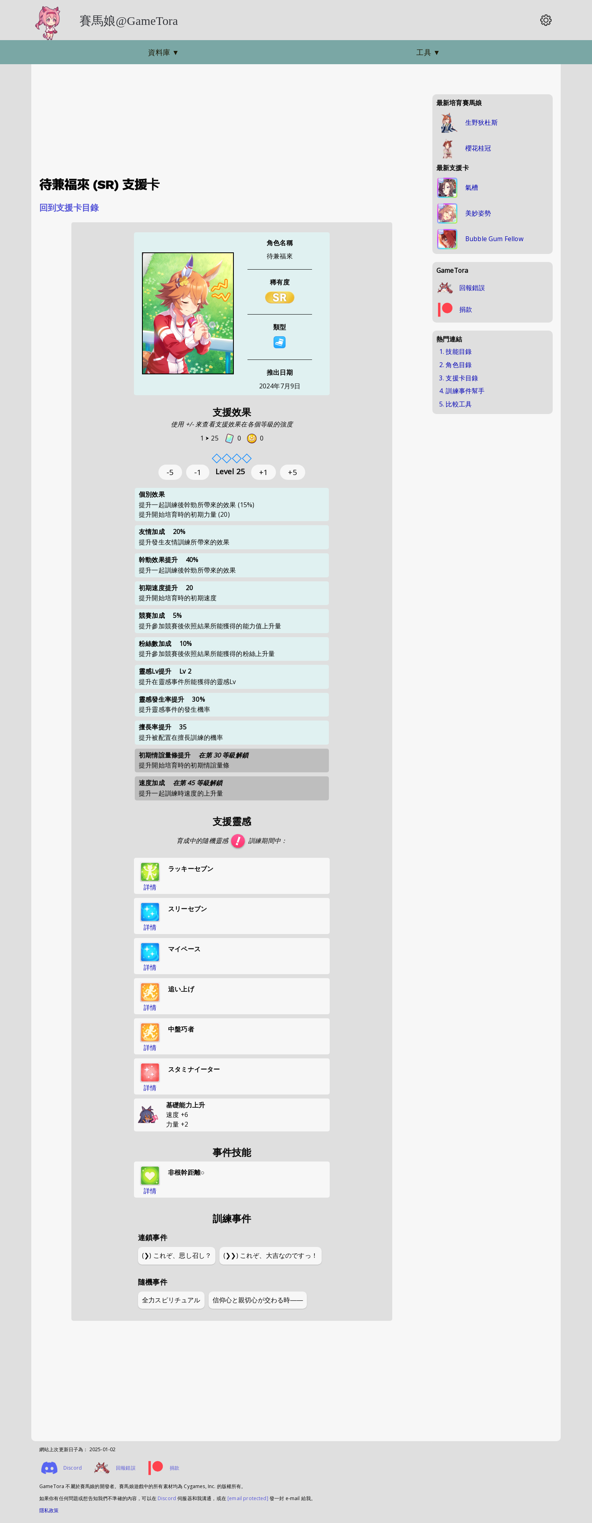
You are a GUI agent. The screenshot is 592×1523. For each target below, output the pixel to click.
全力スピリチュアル (171, 1300)
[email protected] (247, 1498)
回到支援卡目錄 (69, 207)
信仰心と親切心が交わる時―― (258, 1300)
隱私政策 (49, 1510)
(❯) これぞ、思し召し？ (176, 1255)
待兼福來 (280, 256)
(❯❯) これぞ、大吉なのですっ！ (270, 1255)
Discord (167, 1498)
